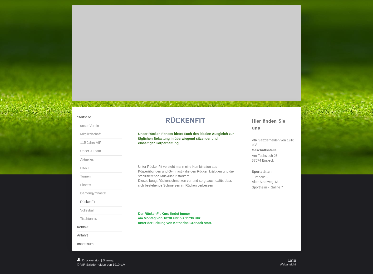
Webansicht (288, 264)
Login (292, 260)
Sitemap (108, 260)
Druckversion (89, 260)
